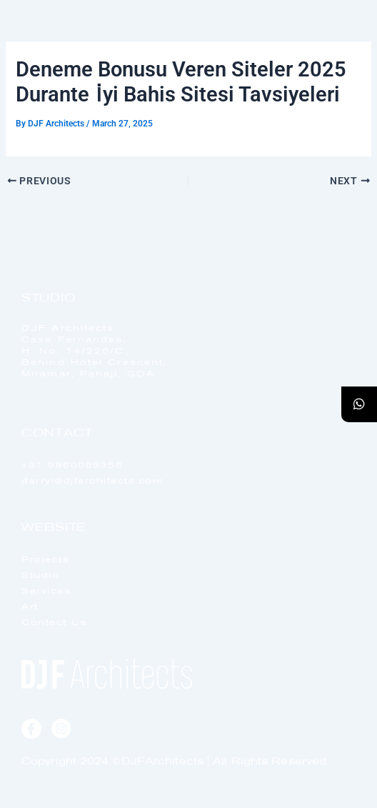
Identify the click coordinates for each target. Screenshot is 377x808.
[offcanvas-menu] (339, 49)
